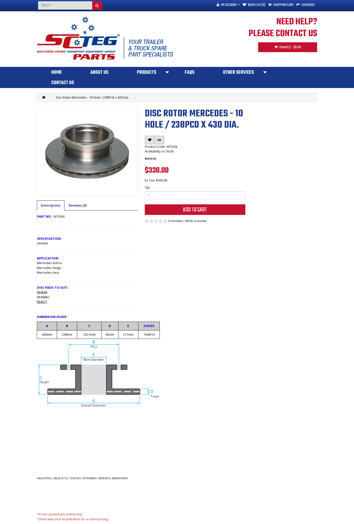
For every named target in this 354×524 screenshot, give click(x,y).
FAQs (189, 72)
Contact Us (62, 83)
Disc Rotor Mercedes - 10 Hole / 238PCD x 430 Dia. (92, 97)
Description (50, 205)
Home (56, 72)
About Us (99, 72)
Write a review (195, 221)
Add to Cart (195, 209)
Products (146, 72)
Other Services (238, 72)
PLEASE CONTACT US (283, 34)
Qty (147, 187)
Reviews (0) (78, 205)
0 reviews (175, 221)
